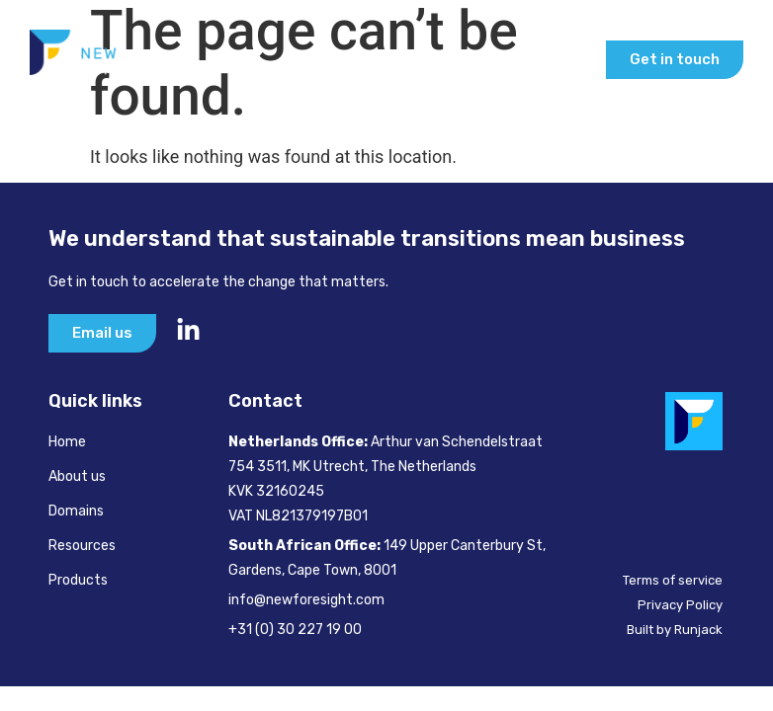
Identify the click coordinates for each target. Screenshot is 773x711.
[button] (570, 59)
